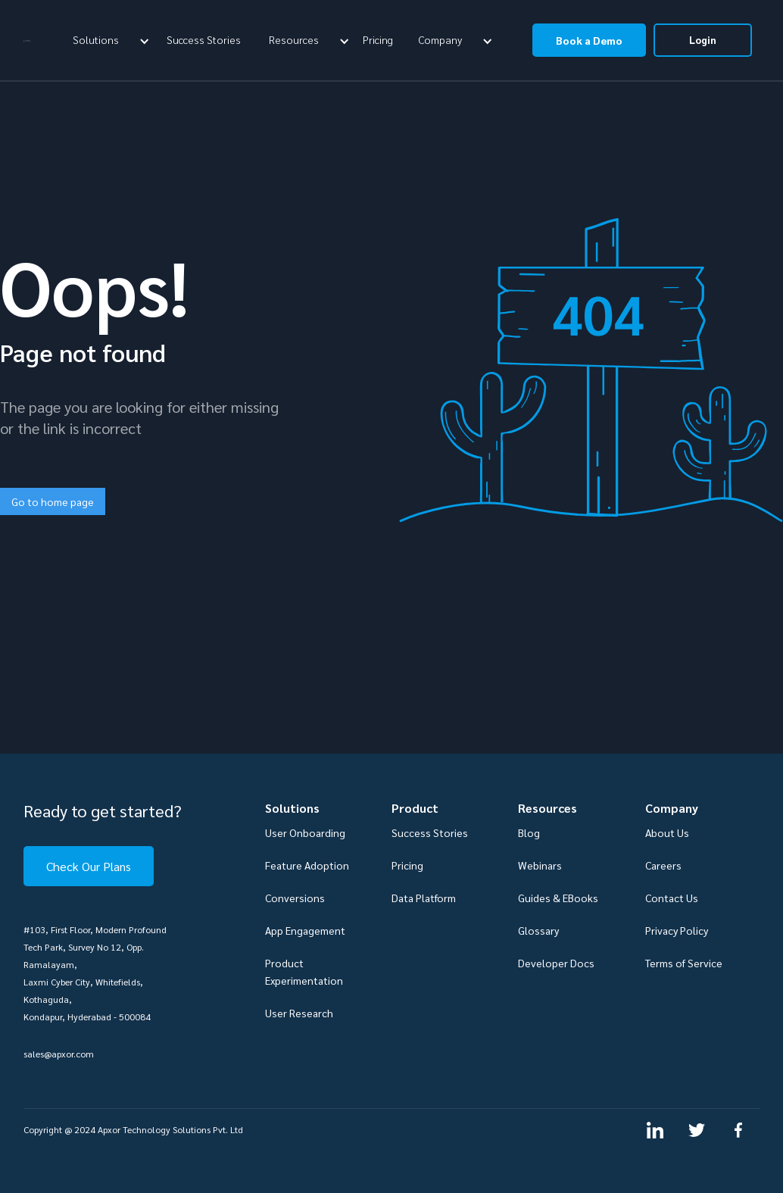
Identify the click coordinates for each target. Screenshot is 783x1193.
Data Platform (424, 897)
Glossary (538, 930)
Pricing (378, 39)
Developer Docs (556, 963)
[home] (26, 39)
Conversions (295, 897)
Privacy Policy (676, 930)
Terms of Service (683, 963)
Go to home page (52, 501)
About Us (667, 832)
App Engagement (305, 930)
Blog (529, 832)
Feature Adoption (307, 865)
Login (702, 39)
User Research (299, 1013)
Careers (663, 865)
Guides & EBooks (558, 897)
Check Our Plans (88, 866)
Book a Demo (589, 40)
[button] (109, 39)
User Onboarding (305, 832)
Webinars (540, 865)
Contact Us (671, 897)
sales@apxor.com (58, 1054)
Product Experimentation (304, 971)
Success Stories (204, 39)
